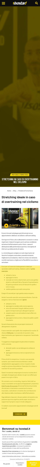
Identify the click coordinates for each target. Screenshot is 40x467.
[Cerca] (36, 3)
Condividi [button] (20, 414)
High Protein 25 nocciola (9, 386)
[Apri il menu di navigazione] (3, 3)
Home (9, 191)
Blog (14, 191)
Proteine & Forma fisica (25, 191)
